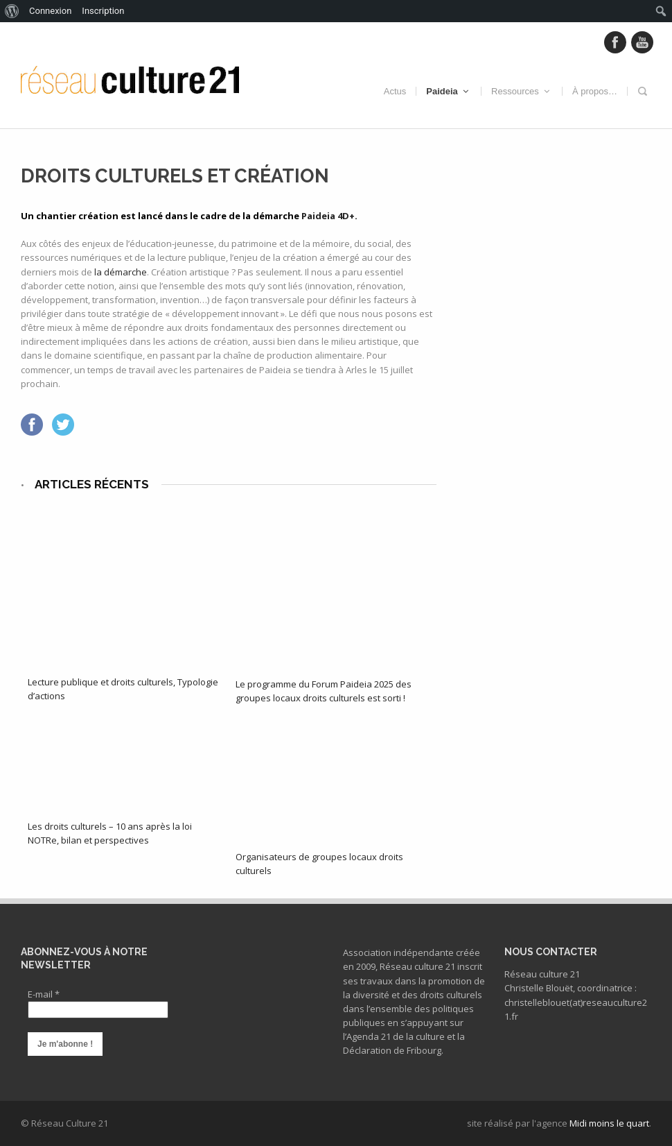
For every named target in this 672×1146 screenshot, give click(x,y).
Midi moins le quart (609, 1123)
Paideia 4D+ (328, 215)
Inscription (103, 11)
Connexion (50, 11)
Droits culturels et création (175, 176)
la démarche (120, 272)
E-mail (44, 994)
